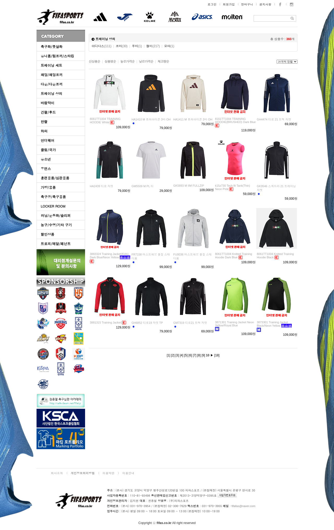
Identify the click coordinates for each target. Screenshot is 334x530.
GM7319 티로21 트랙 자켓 (190, 322)
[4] (181, 355)
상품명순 (110, 61)
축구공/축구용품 (53, 196)
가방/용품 (48, 187)
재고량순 (163, 61)
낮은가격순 (146, 61)
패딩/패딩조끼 (51, 74)
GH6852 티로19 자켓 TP (147, 322)
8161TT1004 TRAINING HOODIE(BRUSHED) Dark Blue (235, 120)
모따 (169, 46)
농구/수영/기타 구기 (56, 224)
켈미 (153, 46)
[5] (186, 355)
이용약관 (109, 473)
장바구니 (247, 4)
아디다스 (101, 46)
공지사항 (265, 4)
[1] (168, 355)
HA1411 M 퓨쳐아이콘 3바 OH (192, 119)
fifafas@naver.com (243, 506)
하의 (44, 131)
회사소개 (57, 473)
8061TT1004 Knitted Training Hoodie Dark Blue (233, 255)
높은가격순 (127, 61)
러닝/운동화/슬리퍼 (56, 215)
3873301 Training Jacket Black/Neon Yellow (272, 324)
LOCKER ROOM (53, 206)
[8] (199, 355)
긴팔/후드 (48, 112)
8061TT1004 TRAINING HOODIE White (105, 120)
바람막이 (47, 102)
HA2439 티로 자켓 (101, 186)
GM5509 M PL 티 (143, 186)
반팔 (44, 121)
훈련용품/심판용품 (55, 177)
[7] (194, 355)
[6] (190, 355)
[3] (177, 355)
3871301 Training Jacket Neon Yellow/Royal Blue (234, 324)
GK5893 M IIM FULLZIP (188, 185)
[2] (173, 355)
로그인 (212, 4)
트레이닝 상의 (51, 93)
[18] (216, 355)
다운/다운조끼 (51, 84)
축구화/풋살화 (51, 46)
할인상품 (47, 234)
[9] (203, 355)
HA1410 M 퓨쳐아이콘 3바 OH (151, 119)
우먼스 (46, 168)
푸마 (137, 46)
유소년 (46, 159)
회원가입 (229, 4)
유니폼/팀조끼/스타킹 (57, 55)
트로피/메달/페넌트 (56, 243)
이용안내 (128, 473)
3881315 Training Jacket (105, 322)
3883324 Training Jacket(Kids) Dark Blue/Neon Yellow (109, 255)
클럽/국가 (48, 149)
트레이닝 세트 (51, 65)
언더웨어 (47, 140)
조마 (122, 46)
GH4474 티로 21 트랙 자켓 (274, 119)
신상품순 (94, 61)
